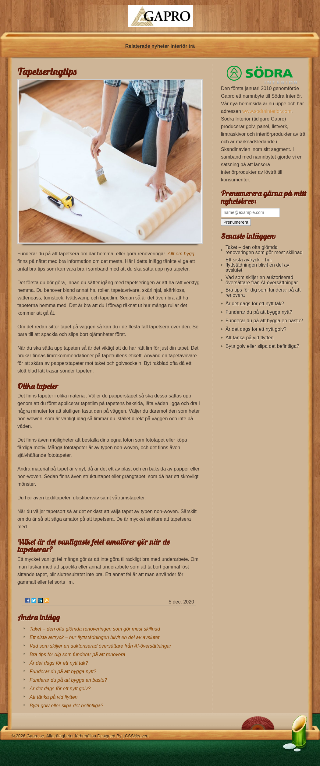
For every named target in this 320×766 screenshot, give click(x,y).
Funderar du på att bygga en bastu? (68, 680)
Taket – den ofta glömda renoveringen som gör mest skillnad (95, 628)
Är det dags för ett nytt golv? (60, 688)
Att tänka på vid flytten (53, 697)
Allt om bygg (181, 253)
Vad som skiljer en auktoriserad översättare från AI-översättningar (100, 646)
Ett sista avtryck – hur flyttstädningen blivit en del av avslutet (94, 637)
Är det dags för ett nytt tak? (59, 663)
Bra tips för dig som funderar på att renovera (77, 654)
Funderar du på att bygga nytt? (63, 671)
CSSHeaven (136, 735)
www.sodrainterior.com (266, 111)
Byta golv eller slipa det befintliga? (66, 705)
